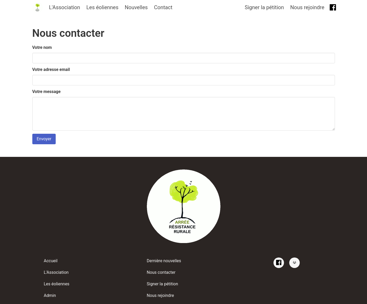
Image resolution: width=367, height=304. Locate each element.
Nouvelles (136, 7)
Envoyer (44, 138)
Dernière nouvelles (164, 260)
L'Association (64, 7)
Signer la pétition (264, 7)
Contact (163, 7)
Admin (50, 295)
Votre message (46, 91)
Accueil (51, 260)
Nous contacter (161, 272)
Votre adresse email (51, 69)
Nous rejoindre (307, 7)
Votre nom (42, 47)
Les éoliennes (102, 7)
